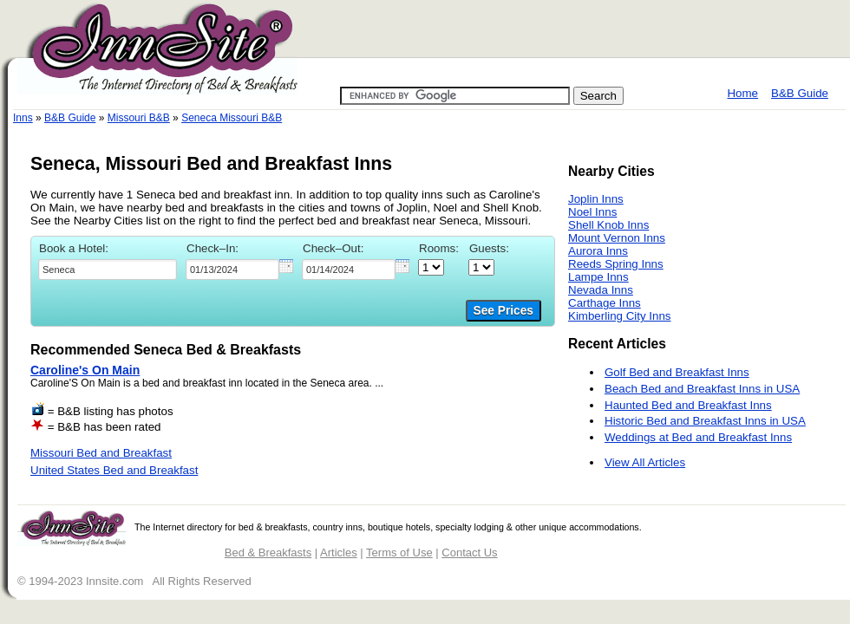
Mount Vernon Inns (616, 237)
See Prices (503, 310)
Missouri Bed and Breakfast (101, 452)
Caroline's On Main (85, 370)
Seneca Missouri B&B (231, 118)
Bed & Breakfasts (268, 552)
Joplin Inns (596, 198)
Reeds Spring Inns (616, 263)
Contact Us (469, 552)
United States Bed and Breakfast (114, 470)
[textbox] (107, 269)
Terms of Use (399, 552)
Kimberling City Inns (619, 315)
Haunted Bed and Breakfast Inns (688, 405)
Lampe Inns (598, 276)
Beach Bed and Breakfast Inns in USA (702, 388)
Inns (23, 118)
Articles (338, 552)
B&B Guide (799, 93)
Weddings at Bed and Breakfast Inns (698, 437)
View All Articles (645, 462)
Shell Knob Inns (608, 224)
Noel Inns (592, 211)
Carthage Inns (604, 302)
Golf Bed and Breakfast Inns (677, 372)
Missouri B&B (139, 118)
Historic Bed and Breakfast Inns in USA (705, 420)
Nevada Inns (600, 289)
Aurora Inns (598, 250)
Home (742, 93)
